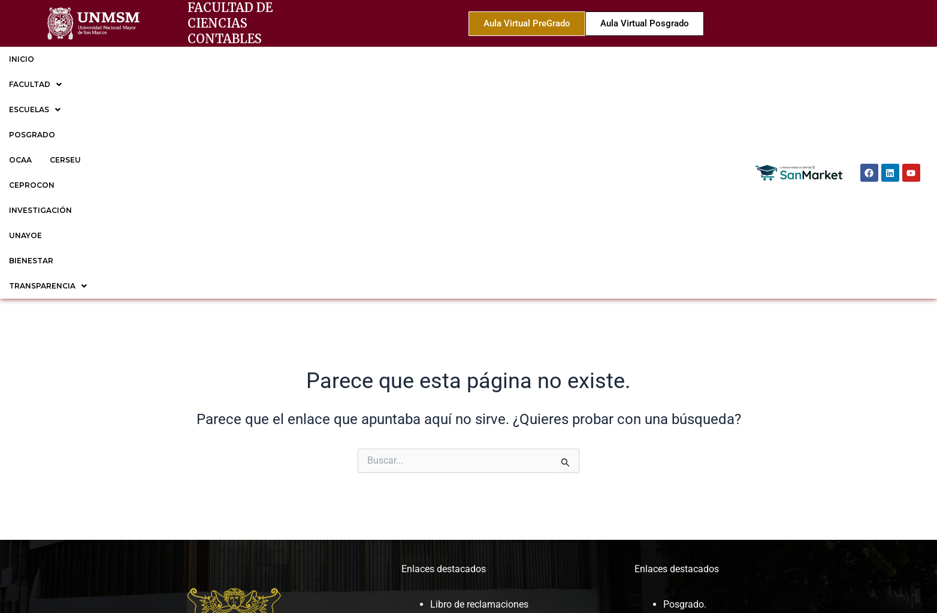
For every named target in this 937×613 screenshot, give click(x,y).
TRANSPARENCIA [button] (643, 59)
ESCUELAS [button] (148, 59)
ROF (439, 483)
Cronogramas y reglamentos (490, 393)
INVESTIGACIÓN (441, 59)
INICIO (21, 59)
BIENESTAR (564, 59)
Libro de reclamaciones (479, 377)
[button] (78, 59)
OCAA (267, 59)
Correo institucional (471, 409)
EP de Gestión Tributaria (714, 456)
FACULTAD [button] (78, 59)
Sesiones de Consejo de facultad (499, 500)
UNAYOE (507, 59)
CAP (439, 468)
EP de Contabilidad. (704, 441)
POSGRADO (215, 59)
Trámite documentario (477, 425)
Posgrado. (684, 377)
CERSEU (312, 59)
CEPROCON (369, 59)
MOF (440, 452)
